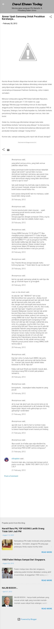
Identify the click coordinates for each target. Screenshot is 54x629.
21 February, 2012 (19, 414)
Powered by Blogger (27, 619)
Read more (47, 552)
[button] (50, 17)
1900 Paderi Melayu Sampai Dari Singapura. (24, 559)
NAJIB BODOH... (10, 588)
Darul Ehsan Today (27, 4)
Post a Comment (11, 476)
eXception (16, 459)
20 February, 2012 (19, 199)
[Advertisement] (26, 497)
